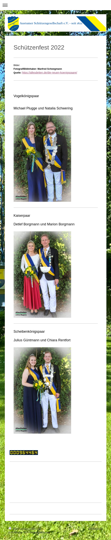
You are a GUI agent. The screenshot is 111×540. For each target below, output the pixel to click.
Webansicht (96, 528)
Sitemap (35, 528)
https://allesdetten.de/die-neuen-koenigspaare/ (49, 72)
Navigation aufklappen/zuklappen (55, 5)
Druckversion (19, 528)
